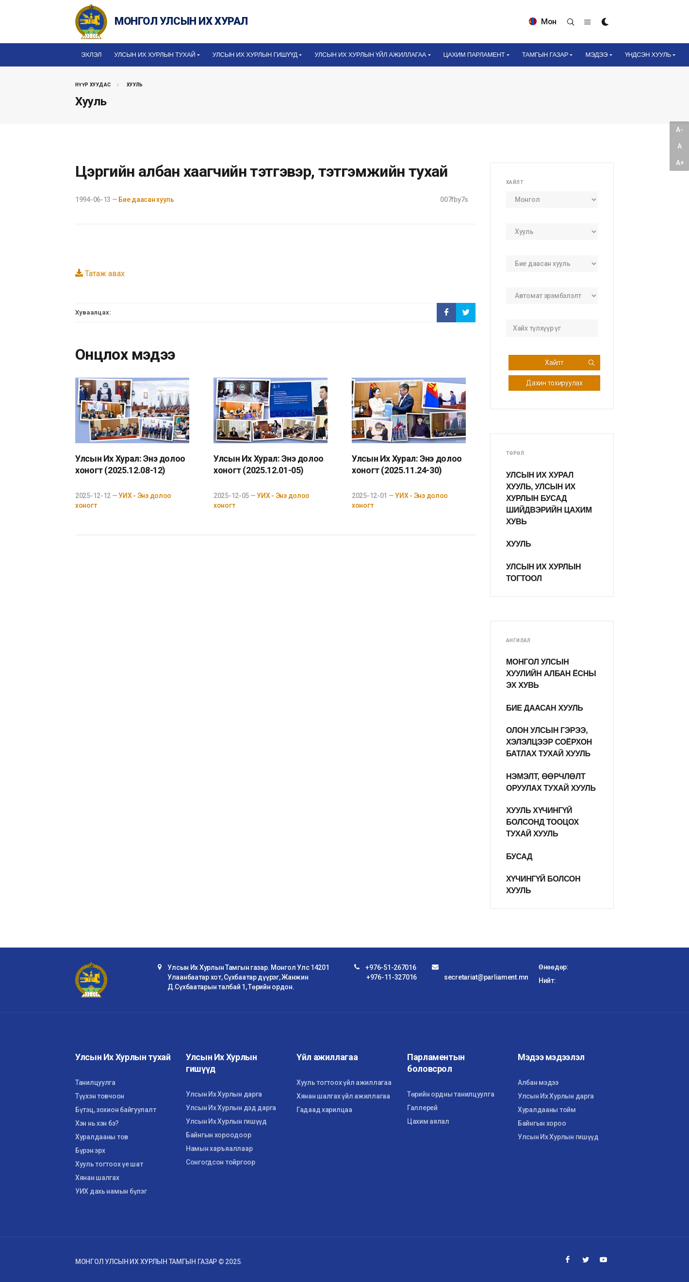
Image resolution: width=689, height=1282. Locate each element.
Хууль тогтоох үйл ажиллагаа (343, 1082)
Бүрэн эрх (90, 1150)
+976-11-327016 (391, 977)
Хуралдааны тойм (547, 1110)
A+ (680, 162)
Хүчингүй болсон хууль (543, 885)
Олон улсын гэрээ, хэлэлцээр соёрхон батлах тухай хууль (549, 742)
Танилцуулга (95, 1082)
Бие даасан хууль (146, 199)
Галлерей (422, 1108)
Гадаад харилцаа (324, 1110)
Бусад (519, 856)
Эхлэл (91, 54)
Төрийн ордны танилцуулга (450, 1094)
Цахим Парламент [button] (474, 54)
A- (679, 129)
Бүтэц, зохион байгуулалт (115, 1110)
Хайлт (570, 362)
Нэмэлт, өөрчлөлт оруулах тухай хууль (551, 782)
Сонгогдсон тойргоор (220, 1162)
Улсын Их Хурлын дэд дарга (231, 1108)
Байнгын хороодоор (218, 1135)
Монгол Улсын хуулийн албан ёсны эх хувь (551, 673)
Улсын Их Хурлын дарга (224, 1094)
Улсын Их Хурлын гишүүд (226, 1121)
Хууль (135, 84)
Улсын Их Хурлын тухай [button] (154, 54)
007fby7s (454, 199)
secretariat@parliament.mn (486, 977)
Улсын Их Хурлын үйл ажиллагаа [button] (370, 54)
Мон (543, 21)
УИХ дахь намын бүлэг (111, 1191)
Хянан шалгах (97, 1178)
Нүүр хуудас (93, 84)
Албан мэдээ (538, 1082)
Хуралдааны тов (101, 1137)
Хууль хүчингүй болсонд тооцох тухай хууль (542, 822)
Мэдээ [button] (596, 54)
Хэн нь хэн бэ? (97, 1123)
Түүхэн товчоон (99, 1096)
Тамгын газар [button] (545, 54)
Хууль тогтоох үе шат (109, 1164)
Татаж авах (100, 273)
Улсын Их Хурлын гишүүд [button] (255, 54)
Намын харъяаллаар (219, 1148)
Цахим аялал (428, 1121)
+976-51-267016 (390, 967)
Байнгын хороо (542, 1123)
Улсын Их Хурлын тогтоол (543, 573)
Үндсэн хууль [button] (648, 54)
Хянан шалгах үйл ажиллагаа (343, 1096)
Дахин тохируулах (554, 383)
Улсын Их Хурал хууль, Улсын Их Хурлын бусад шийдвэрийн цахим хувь (549, 498)
